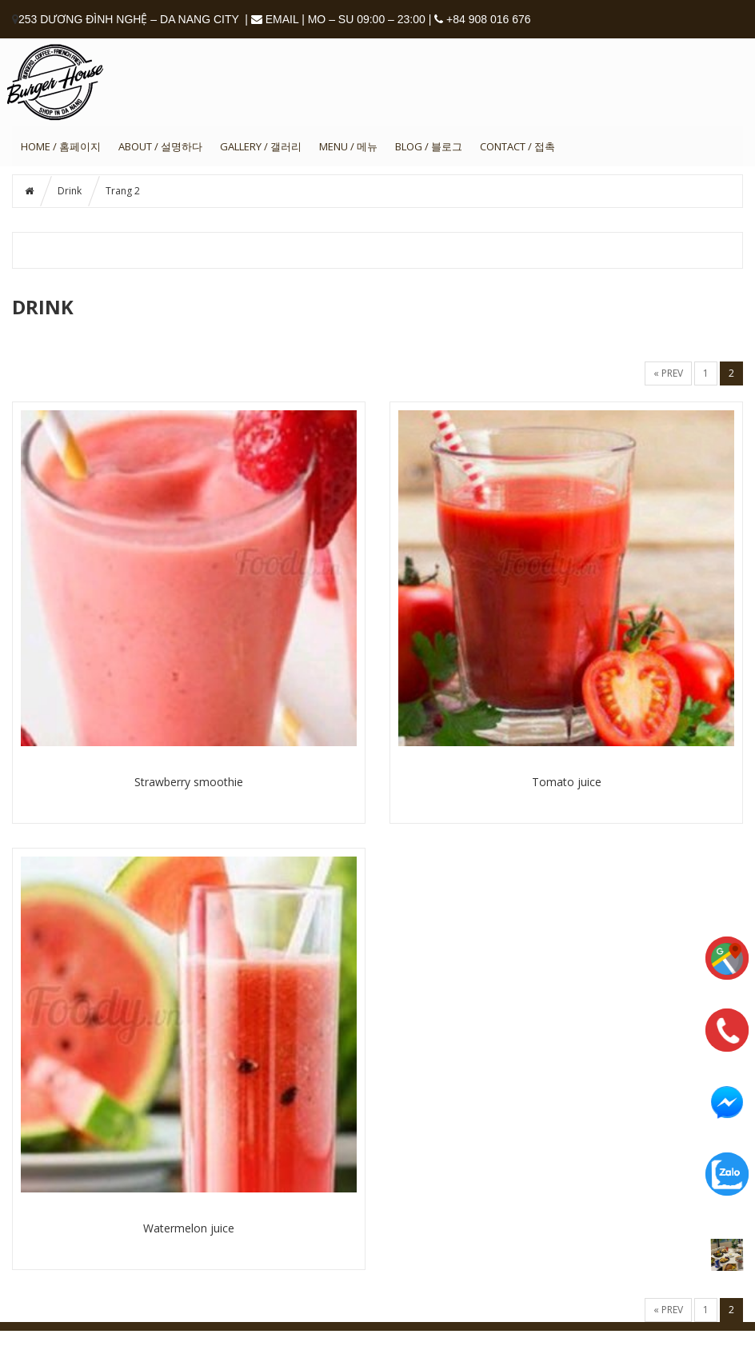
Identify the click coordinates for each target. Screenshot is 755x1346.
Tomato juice (566, 781)
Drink (70, 191)
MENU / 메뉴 (348, 146)
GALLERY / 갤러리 (261, 146)
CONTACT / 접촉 (517, 146)
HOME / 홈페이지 (61, 146)
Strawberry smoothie (188, 781)
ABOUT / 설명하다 (160, 146)
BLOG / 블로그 (428, 146)
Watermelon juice (188, 1228)
